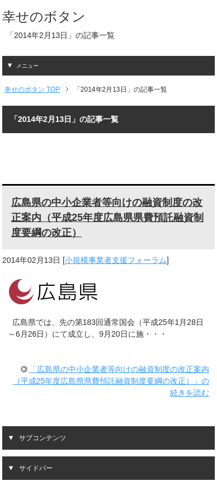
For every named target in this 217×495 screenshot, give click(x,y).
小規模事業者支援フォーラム (116, 260)
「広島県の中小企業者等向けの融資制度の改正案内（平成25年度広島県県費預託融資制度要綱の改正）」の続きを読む (111, 381)
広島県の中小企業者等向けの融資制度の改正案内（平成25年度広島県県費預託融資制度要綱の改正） (107, 217)
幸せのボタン (44, 16)
